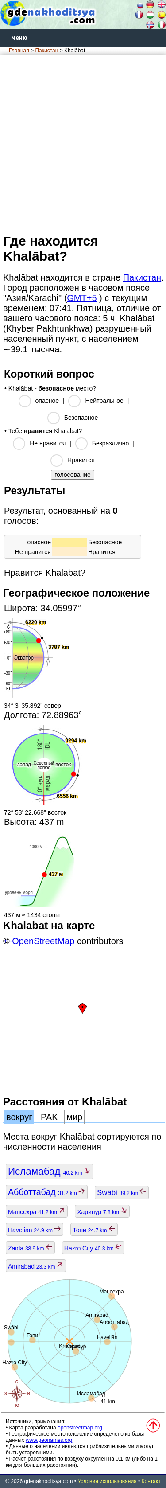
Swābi (122, 1192)
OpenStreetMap (43, 941)
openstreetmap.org (80, 1428)
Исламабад (49, 1171)
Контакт (151, 1481)
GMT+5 (82, 298)
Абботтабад (46, 1192)
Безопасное (81, 417)
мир (74, 1117)
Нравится (81, 460)
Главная (19, 50)
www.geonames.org (49, 1440)
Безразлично (110, 443)
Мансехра (37, 1211)
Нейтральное (104, 400)
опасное (47, 400)
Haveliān (34, 1230)
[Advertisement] (83, 144)
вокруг (19, 1117)
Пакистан (46, 50)
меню (19, 37)
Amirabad (36, 1266)
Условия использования (106, 1481)
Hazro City (93, 1248)
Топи (94, 1230)
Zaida (30, 1248)
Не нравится (48, 443)
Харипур (102, 1211)
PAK (49, 1117)
